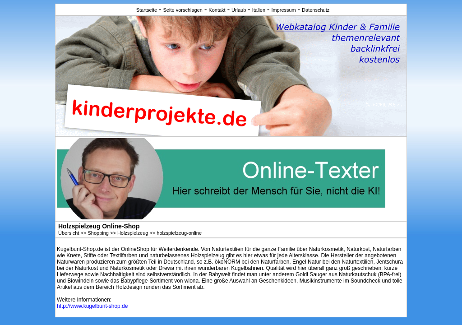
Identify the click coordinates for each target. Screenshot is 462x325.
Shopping (98, 233)
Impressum (283, 10)
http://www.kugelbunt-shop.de (92, 306)
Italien (258, 10)
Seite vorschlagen (183, 10)
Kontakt (216, 10)
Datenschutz (315, 10)
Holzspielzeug (132, 233)
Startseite (146, 10)
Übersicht (68, 233)
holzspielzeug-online (179, 233)
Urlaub (238, 10)
